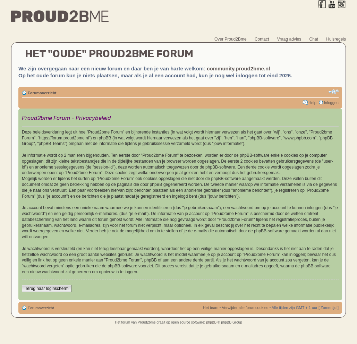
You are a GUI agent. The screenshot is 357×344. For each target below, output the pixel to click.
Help (312, 103)
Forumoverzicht (42, 93)
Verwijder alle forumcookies (245, 308)
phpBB (211, 322)
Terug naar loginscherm (46, 288)
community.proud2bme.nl (238, 68)
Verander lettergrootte (334, 91)
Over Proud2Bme (230, 39)
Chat (313, 39)
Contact (262, 39)
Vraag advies (289, 39)
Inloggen (331, 103)
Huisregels (336, 39)
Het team (211, 308)
